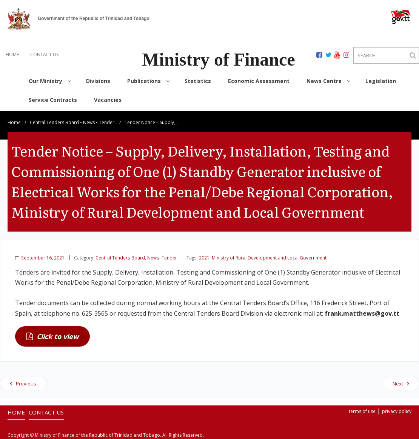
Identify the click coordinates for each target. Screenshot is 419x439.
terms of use (362, 411)
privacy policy (396, 411)
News (89, 122)
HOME (12, 54)
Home (14, 122)
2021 (204, 258)
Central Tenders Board (54, 122)
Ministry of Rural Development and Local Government (269, 258)
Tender (106, 122)
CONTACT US (44, 54)
